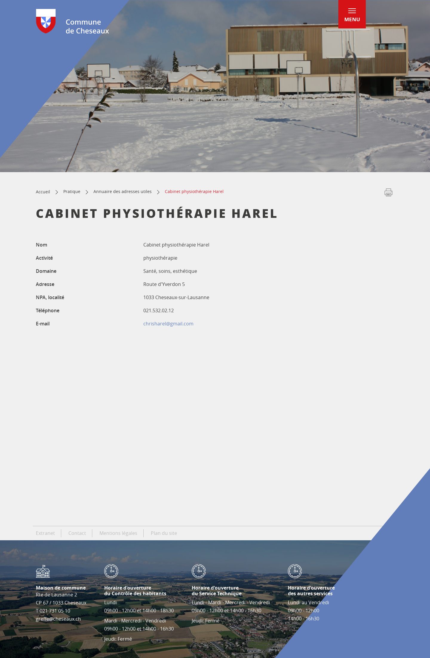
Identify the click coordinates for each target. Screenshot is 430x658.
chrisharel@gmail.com (168, 323)
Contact (77, 533)
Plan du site (164, 533)
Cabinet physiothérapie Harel (194, 191)
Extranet (45, 533)
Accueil (43, 192)
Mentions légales (118, 533)
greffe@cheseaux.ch (58, 619)
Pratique (71, 191)
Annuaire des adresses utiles (122, 191)
